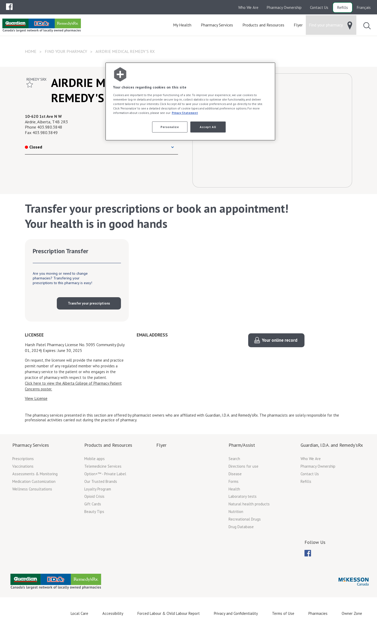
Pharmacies (318, 613)
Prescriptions (23, 458)
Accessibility (112, 613)
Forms (234, 481)
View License (36, 398)
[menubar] (9, 7)
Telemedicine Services (102, 466)
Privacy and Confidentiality (236, 613)
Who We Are (248, 7)
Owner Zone (352, 613)
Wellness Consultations (32, 489)
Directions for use (243, 466)
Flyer (161, 445)
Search (234, 458)
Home (30, 51)
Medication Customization (34, 481)
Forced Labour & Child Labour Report (168, 613)
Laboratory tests (243, 496)
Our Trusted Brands (100, 481)
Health (234, 489)
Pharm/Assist (242, 445)
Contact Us (319, 7)
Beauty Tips (94, 511)
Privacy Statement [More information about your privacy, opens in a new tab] (185, 113)
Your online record (279, 340)
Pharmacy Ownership (284, 7)
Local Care (79, 613)
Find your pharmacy (66, 51)
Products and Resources (108, 445)
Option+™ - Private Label (105, 473)
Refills (342, 7)
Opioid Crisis (94, 496)
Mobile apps (94, 458)
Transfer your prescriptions (89, 303)
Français (364, 7)
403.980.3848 (49, 127)
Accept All (208, 127)
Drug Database (241, 526)
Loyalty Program (97, 489)
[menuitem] (9, 6)
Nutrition (236, 511)
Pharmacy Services (30, 445)
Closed (33, 147)
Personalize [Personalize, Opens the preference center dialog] (169, 127)
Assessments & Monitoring (35, 473)
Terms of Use (283, 613)
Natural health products (249, 503)
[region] (190, 101)
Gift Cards (92, 503)
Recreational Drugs (245, 519)
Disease (235, 473)
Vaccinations (23, 466)
